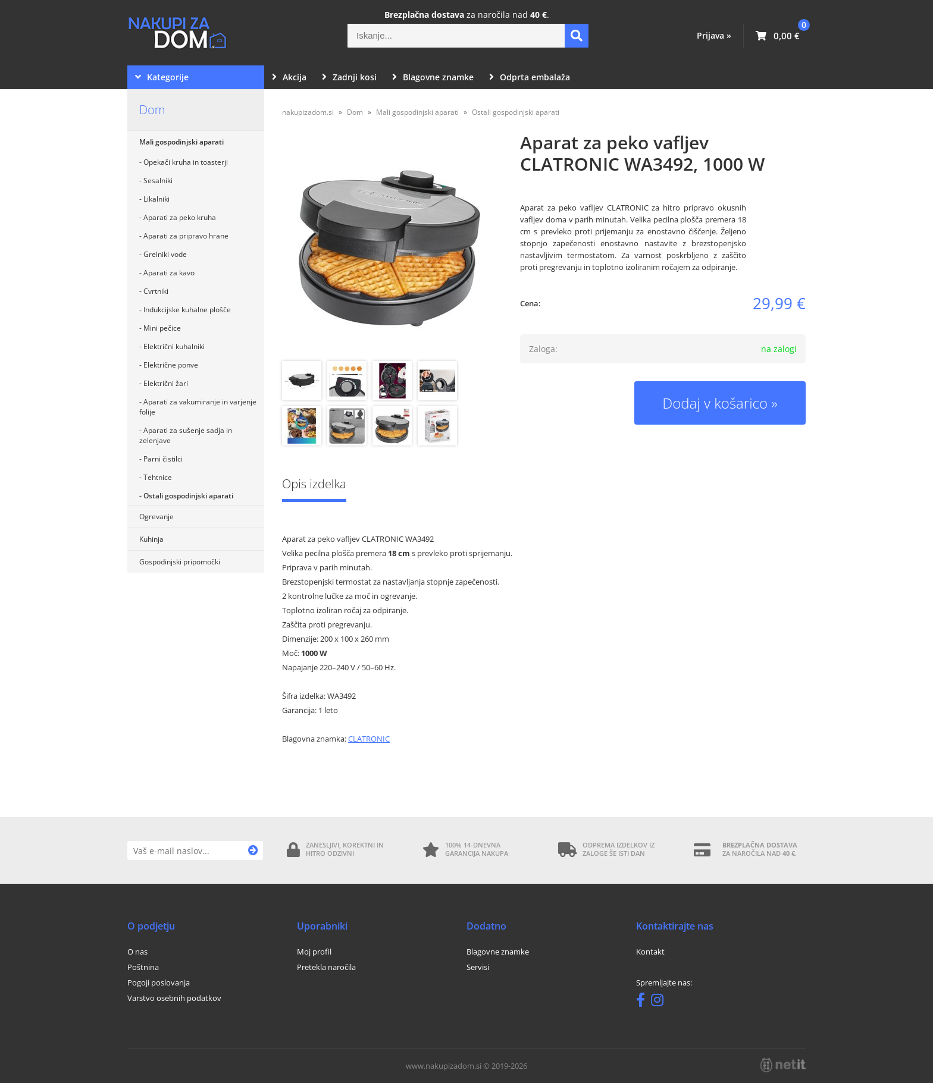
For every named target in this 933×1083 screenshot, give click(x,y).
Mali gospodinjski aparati (181, 142)
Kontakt (650, 951)
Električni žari (165, 383)
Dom (152, 110)
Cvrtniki (155, 291)
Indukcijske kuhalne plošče (187, 310)
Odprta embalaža (529, 77)
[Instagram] (660, 1002)
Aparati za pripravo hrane (185, 236)
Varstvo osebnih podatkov (174, 998)
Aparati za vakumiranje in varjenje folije (197, 407)
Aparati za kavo (169, 273)
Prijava (714, 35)
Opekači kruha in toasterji (185, 162)
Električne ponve (170, 365)
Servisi (478, 967)
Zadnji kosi (349, 77)
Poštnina (143, 967)
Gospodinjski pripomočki (179, 562)
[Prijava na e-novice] (253, 850)
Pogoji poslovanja (158, 982)
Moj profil (314, 951)
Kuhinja (151, 539)
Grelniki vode (165, 254)
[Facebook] (643, 1002)
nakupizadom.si (308, 112)
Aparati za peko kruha (179, 217)
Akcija (289, 77)
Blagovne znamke (433, 77)
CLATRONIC (369, 738)
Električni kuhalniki (174, 346)
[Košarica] (778, 36)
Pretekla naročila (326, 967)
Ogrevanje (156, 516)
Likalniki (156, 199)
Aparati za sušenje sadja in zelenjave (185, 435)
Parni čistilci (163, 459)
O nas (137, 951)
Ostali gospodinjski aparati (188, 496)
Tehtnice (157, 477)
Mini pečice (162, 328)
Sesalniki (158, 180)
